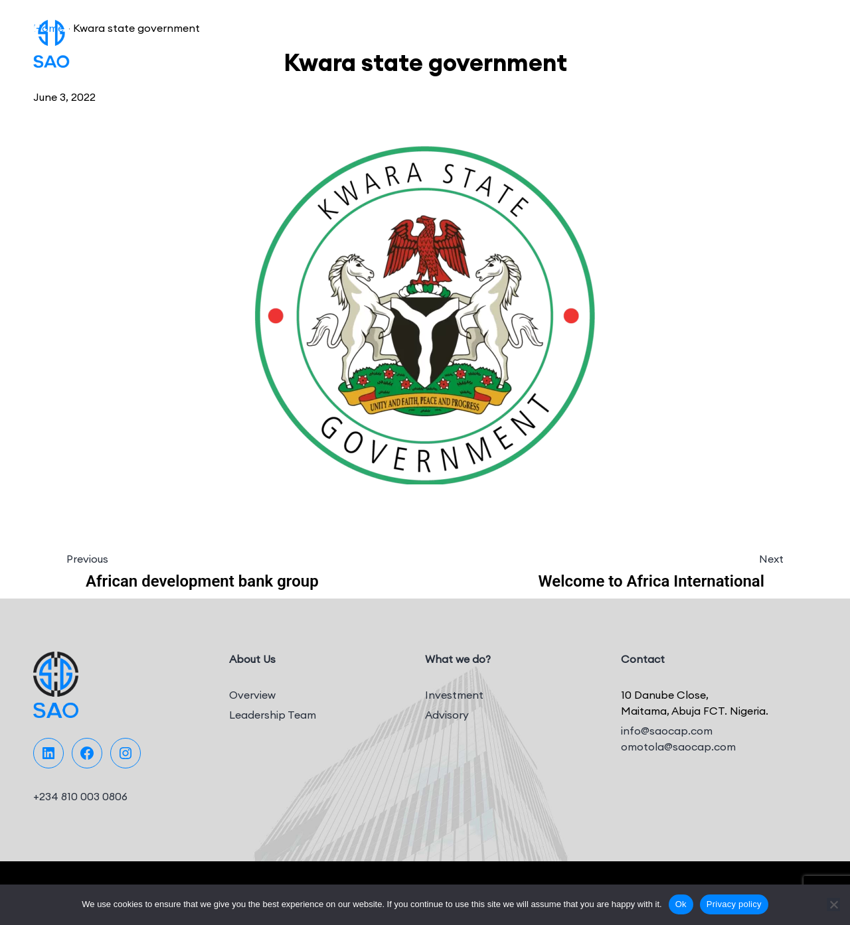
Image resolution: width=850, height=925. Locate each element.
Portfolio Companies (479, 39)
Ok (681, 904)
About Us (302, 39)
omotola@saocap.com (678, 746)
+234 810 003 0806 (80, 796)
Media (688, 39)
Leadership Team (272, 714)
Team (631, 39)
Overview (252, 694)
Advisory (447, 714)
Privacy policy (734, 904)
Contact (753, 39)
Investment (454, 694)
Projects (578, 39)
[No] (833, 904)
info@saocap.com (667, 730)
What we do (372, 39)
